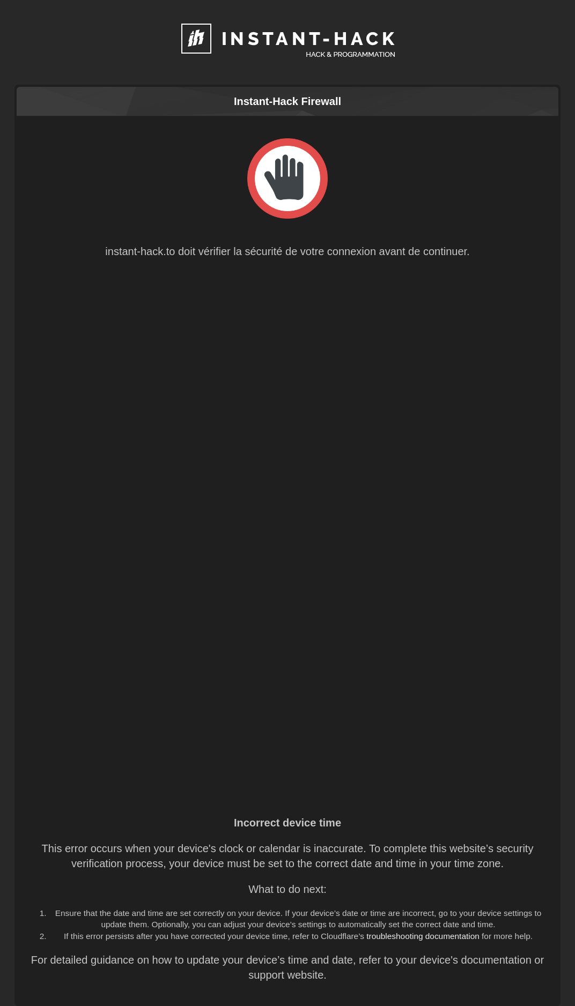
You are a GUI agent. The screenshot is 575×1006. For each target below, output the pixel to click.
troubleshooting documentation (423, 936)
